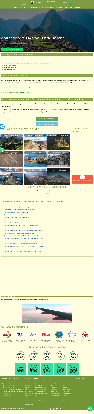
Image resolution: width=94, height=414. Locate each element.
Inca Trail (59, 7)
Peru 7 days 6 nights (11, 135)
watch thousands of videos (82, 180)
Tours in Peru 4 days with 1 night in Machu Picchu (15, 222)
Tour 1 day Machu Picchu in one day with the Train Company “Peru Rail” (19, 209)
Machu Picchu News (28, 401)
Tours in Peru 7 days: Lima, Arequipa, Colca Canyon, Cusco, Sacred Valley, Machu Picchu (23, 238)
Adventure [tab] (59, 201)
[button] (23, 8)
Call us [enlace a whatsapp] (65, 2)
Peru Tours (65, 381)
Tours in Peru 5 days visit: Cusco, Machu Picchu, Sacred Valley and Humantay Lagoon (23, 230)
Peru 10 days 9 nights (11, 170)
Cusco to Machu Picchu (40, 385)
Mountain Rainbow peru (56, 383)
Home (15, 7)
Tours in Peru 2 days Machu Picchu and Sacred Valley (16, 212)
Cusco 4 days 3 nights (59, 153)
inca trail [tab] (49, 201)
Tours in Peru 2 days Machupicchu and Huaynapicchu (16, 214)
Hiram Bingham (54, 391)
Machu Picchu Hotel (29, 399)
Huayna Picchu (54, 385)
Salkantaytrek (54, 389)
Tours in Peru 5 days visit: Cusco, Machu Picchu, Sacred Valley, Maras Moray (21, 225)
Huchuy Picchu (66, 399)
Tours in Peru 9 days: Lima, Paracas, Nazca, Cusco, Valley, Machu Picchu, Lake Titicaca (23, 249)
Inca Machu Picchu (29, 404)
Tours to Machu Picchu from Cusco (41, 394)
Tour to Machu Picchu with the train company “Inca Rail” (15, 87)
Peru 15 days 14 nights (35, 170)
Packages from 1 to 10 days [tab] (11, 201)
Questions (77, 7)
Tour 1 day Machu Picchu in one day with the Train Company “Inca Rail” (19, 207)
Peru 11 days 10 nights (59, 170)
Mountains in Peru (55, 393)
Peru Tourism (66, 397)
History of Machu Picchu (40, 400)
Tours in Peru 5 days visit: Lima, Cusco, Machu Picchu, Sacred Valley (19, 233)
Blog (71, 7)
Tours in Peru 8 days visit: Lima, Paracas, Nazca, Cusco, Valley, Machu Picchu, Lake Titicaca (24, 246)
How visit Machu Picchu (40, 389)
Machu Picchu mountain (66, 386)
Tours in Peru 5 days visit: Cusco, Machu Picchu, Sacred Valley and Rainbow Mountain (23, 228)
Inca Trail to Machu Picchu (55, 396)
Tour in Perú (49, 7)
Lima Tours (65, 383)
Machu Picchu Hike (55, 399)
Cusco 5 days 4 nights (35, 135)
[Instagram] (54, 409)
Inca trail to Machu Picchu (41, 391)
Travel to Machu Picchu (40, 387)
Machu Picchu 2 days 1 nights (58, 135)
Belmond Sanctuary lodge (67, 394)
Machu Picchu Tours (28, 388)
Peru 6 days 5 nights (35, 153)
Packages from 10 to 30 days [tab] (33, 201)
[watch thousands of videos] (82, 177)
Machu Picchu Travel (28, 382)
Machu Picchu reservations (66, 390)
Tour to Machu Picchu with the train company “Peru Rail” (15, 92)
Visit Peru (65, 402)
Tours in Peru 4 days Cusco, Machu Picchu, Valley (15, 220)
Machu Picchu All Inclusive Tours (41, 382)
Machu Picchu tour (46, 83)
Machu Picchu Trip (29, 385)
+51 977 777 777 (10, 385)
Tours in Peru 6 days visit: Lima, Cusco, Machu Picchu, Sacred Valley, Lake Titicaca (22, 235)
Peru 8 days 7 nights (11, 153)
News (66, 7)
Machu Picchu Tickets (28, 396)
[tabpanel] (47, 230)
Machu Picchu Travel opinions (19, 43)
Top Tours (22, 7)
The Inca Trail (54, 387)
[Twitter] (57, 409)
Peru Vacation (66, 400)
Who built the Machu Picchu (41, 397)
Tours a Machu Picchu (36, 7)
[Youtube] (60, 409)
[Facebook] (50, 409)
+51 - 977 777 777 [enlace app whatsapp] (51, 4)
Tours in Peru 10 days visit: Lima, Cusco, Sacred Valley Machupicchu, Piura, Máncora (22, 251)
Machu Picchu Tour (29, 393)
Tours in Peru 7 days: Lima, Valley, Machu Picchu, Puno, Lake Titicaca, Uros (20, 243)
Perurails (53, 381)
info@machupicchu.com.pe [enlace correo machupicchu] (51, 2)
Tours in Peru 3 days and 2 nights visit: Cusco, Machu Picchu (17, 217)
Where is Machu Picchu (40, 399)
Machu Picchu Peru (29, 391)
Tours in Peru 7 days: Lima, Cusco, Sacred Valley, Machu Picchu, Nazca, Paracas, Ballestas (24, 241)
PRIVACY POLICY (8, 395)
